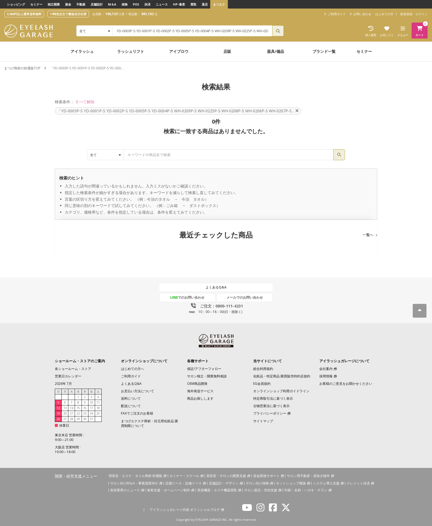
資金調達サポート (266, 475)
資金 (68, 4)
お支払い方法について (137, 391)
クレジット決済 (358, 483)
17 (91, 408)
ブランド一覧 (324, 51)
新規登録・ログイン (414, 14)
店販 (227, 51)
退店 (205, 4)
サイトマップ (263, 420)
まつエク (219, 4)
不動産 (80, 4)
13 (65, 408)
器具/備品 (275, 51)
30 (85, 419)
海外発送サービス (200, 391)
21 (71, 413)
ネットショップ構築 (291, 483)
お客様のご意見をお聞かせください (345, 383)
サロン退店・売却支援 (260, 490)
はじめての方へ (132, 368)
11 (98, 402)
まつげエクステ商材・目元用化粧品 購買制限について (149, 423)
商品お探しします (200, 398)
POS (136, 4)
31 (91, 419)
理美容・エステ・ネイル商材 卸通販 (135, 475)
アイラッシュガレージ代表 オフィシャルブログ (185, 509)
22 (78, 413)
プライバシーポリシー (269, 413)
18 (98, 408)
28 (71, 419)
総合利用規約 (263, 368)
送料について (131, 398)
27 (65, 419)
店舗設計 (97, 4)
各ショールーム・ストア (73, 368)
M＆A (112, 4)
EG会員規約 (262, 383)
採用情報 (326, 376)
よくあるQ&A (216, 287)
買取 (193, 4)
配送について (131, 406)
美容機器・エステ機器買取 (217, 490)
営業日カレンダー (68, 376)
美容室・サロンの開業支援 (226, 475)
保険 (124, 4)
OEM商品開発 (197, 383)
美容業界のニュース (125, 490)
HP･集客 (179, 4)
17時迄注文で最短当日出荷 (68, 14)
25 (98, 413)
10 (91, 402)
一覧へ (368, 234)
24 (91, 413)
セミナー (36, 4)
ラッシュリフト (130, 51)
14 (71, 408)
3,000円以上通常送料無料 (24, 14)
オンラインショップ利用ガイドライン (281, 391)
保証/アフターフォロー (204, 368)
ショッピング (16, 4)
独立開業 (54, 4)
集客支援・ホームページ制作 (168, 490)
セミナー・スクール (184, 475)
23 (85, 413)
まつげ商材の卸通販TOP (22, 68)
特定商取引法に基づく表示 (273, 398)
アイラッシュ (82, 51)
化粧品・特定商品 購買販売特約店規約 (281, 376)
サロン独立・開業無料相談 (207, 376)
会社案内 (326, 368)
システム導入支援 (326, 483)
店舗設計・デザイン (224, 483)
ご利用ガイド (131, 376)
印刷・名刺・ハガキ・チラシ (305, 490)
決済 (147, 4)
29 (78, 419)
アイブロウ (178, 51)
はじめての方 (384, 14)
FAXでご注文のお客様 (137, 413)
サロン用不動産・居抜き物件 (308, 475)
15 (78, 408)
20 (65, 413)
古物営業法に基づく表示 (271, 406)
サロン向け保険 (257, 483)
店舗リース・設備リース (183, 483)
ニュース (162, 4)
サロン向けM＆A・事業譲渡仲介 (134, 483)
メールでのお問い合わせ (241, 297)
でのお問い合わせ (190, 297)
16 (85, 408)
